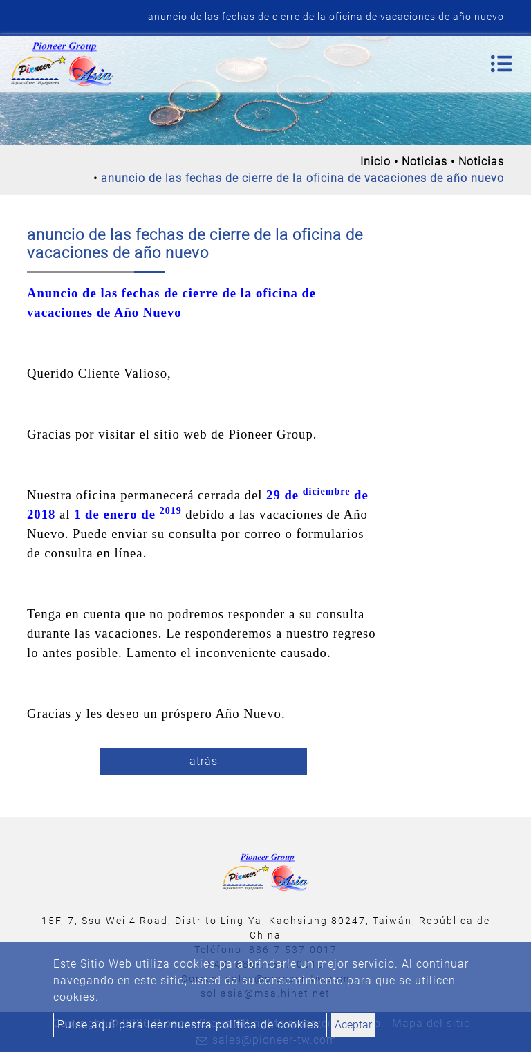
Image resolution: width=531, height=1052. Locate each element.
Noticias (424, 161)
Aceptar (353, 1024)
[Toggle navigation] (501, 63)
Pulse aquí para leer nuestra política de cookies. (190, 1024)
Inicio (375, 161)
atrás (203, 761)
